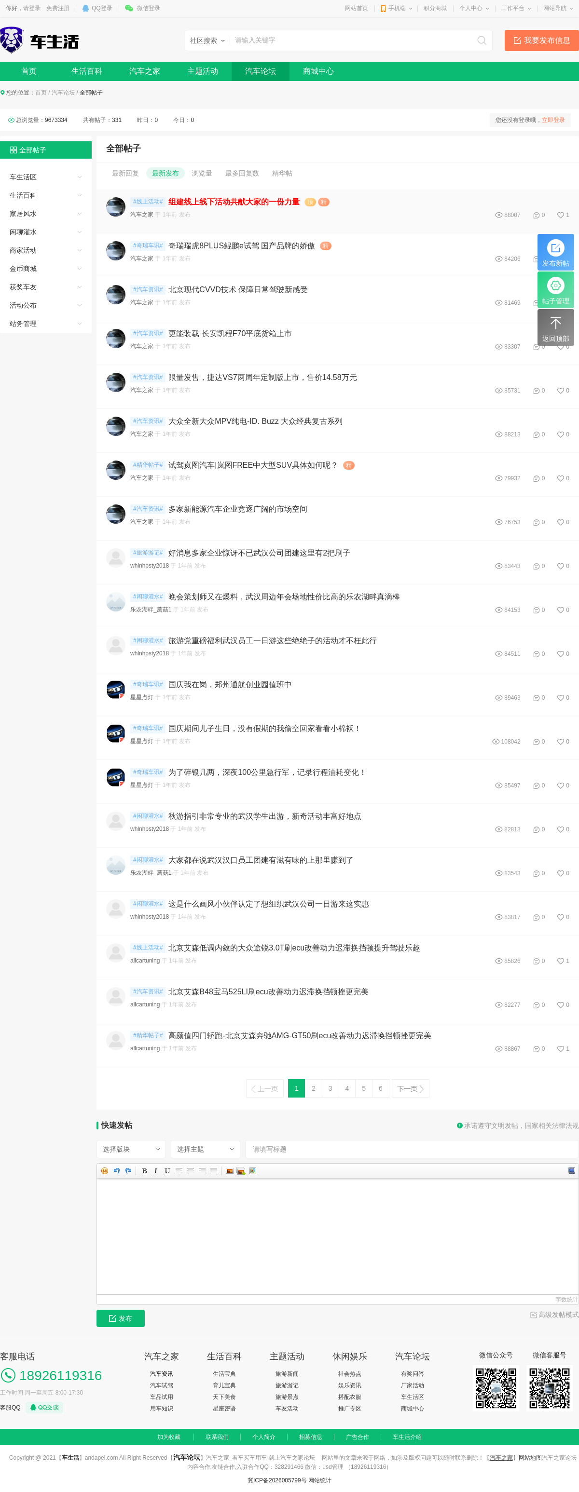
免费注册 (57, 8)
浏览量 (202, 173)
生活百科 (86, 71)
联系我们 (217, 1437)
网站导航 (554, 8)
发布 (120, 1318)
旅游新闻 (287, 1373)
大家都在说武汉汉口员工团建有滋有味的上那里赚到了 (261, 860)
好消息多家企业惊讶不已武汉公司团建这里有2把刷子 (259, 553)
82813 (512, 829)
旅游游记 (287, 1385)
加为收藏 (168, 1437)
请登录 (32, 8)
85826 (512, 961)
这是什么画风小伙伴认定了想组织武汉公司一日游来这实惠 (268, 904)
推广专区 (349, 1408)
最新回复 (125, 173)
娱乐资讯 (349, 1385)
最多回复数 (242, 173)
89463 (512, 697)
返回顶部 (555, 328)
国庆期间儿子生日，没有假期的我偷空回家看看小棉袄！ (264, 728)
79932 (512, 478)
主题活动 (202, 71)
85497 (512, 785)
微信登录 (148, 8)
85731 (512, 390)
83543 (512, 873)
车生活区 (23, 177)
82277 (512, 1005)
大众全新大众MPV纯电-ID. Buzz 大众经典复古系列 (255, 421)
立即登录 (553, 120)
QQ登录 (102, 8)
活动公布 (23, 305)
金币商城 (23, 268)
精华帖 (282, 173)
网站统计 (319, 1480)
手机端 (397, 8)
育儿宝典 (224, 1385)
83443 (512, 566)
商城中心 (318, 71)
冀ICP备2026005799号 (277, 1480)
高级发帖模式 (558, 1314)
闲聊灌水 (23, 232)
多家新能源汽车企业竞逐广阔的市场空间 (237, 509)
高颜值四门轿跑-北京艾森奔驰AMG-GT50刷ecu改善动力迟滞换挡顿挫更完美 (299, 1035)
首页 (29, 71)
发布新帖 (555, 253)
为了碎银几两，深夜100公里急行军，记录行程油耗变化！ (267, 772)
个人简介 (264, 1437)
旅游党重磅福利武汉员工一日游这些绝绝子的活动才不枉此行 (272, 641)
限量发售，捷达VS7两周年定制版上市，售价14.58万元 (262, 377)
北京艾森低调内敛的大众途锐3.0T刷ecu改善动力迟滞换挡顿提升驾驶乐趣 (294, 948)
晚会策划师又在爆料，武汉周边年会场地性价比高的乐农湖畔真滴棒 (284, 597)
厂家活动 (412, 1385)
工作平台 (512, 8)
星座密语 (224, 1408)
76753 (512, 522)
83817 (512, 917)
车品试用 (161, 1397)
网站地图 (530, 1457)
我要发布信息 (547, 40)
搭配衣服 (349, 1397)
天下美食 (224, 1397)
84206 (512, 259)
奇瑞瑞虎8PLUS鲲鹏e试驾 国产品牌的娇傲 (241, 246)
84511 (512, 654)
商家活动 (23, 250)
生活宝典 (224, 1373)
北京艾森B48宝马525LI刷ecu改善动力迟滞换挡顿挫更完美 (268, 992)
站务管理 (23, 323)
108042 (511, 741)
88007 (512, 215)
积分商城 (435, 8)
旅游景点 (287, 1397)
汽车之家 (144, 71)
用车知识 (161, 1408)
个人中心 (470, 8)
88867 (512, 1048)
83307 (512, 346)
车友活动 (287, 1408)
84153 (512, 610)
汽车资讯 (161, 1373)
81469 (512, 302)
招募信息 (310, 1437)
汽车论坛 (260, 71)
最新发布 (165, 173)
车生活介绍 (407, 1437)
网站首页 (356, 8)
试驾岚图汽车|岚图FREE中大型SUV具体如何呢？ (253, 465)
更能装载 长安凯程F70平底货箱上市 (230, 333)
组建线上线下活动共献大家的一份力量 (234, 202)
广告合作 (357, 1437)
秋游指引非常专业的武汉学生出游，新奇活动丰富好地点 (264, 816)
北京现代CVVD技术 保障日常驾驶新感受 (238, 289)
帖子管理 (555, 291)
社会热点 (349, 1373)
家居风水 (23, 213)
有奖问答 (412, 1373)
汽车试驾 (161, 1385)
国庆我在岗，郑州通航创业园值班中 (230, 684)
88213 (512, 434)
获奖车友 (23, 287)
